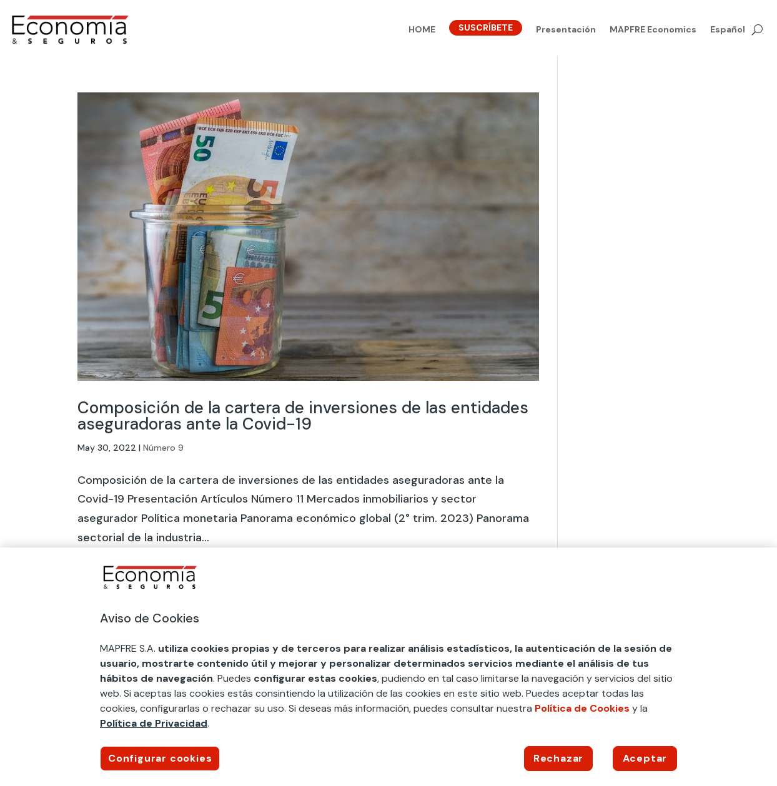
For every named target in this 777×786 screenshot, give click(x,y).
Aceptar (645, 758)
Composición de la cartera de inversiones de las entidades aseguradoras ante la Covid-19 (302, 416)
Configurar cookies (160, 758)
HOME (421, 30)
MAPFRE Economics (653, 30)
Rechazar (558, 758)
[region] (388, 667)
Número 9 (163, 447)
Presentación (566, 30)
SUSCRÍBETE (485, 27)
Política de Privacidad (153, 723)
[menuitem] (727, 32)
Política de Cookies (582, 708)
